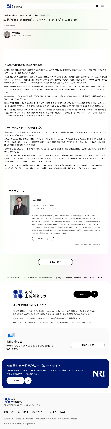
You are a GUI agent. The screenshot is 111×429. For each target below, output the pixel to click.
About (82, 294)
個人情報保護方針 (28, 419)
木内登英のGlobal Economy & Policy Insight (46, 278)
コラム (24, 278)
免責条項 (7, 419)
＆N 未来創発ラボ (13, 278)
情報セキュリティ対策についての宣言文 (65, 419)
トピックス (52, 412)
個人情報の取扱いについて (43, 419)
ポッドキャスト (38, 412)
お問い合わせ (86, 345)
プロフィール (42, 239)
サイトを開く (15, 380)
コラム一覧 (54, 262)
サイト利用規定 (16, 419)
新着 (6, 412)
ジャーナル (15, 412)
